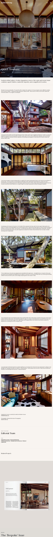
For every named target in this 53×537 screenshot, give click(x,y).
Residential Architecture (16, 440)
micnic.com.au (4, 419)
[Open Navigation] (51, 3)
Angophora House (5, 439)
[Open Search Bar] (47, 3)
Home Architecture (14, 439)
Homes (2, 65)
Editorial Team (8, 65)
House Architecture (5, 440)
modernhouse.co (5, 415)
